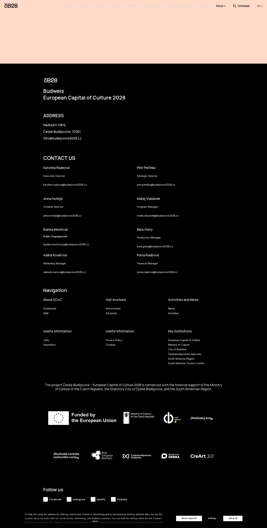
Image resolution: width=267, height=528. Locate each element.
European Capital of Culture (184, 334)
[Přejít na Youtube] (119, 499)
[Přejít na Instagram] (76, 499)
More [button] (221, 6)
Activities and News (184, 294)
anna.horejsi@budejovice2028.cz (62, 209)
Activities (173, 307)
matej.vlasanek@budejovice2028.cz (158, 209)
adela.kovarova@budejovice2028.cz (64, 266)
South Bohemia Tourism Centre (186, 358)
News (171, 303)
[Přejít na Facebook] (52, 499)
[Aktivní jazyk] (260, 6)
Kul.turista (111, 307)
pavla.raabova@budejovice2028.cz (157, 266)
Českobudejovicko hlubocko (184, 348)
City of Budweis (177, 344)
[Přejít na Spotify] (98, 499)
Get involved (116, 294)
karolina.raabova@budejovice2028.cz (65, 178)
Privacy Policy (114, 334)
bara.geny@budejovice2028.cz (155, 240)
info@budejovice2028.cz (63, 131)
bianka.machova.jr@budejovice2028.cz (66, 238)
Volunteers (49, 339)
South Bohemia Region (181, 353)
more (95, 521)
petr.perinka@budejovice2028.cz (156, 178)
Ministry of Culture (179, 339)
